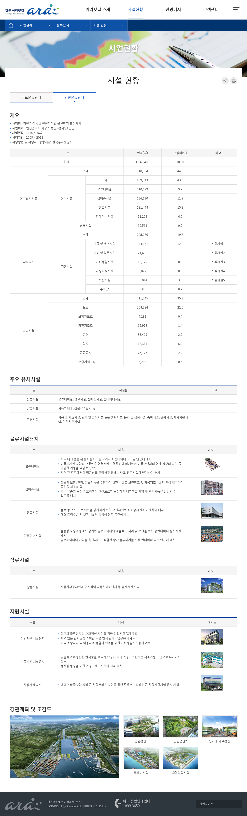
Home (11, 25)
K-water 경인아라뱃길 (32, 9)
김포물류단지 (31, 97)
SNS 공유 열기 (225, 80)
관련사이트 (219, 804)
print (233, 80)
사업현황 (26, 25)
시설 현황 (100, 25)
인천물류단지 (74, 97)
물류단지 (63, 25)
